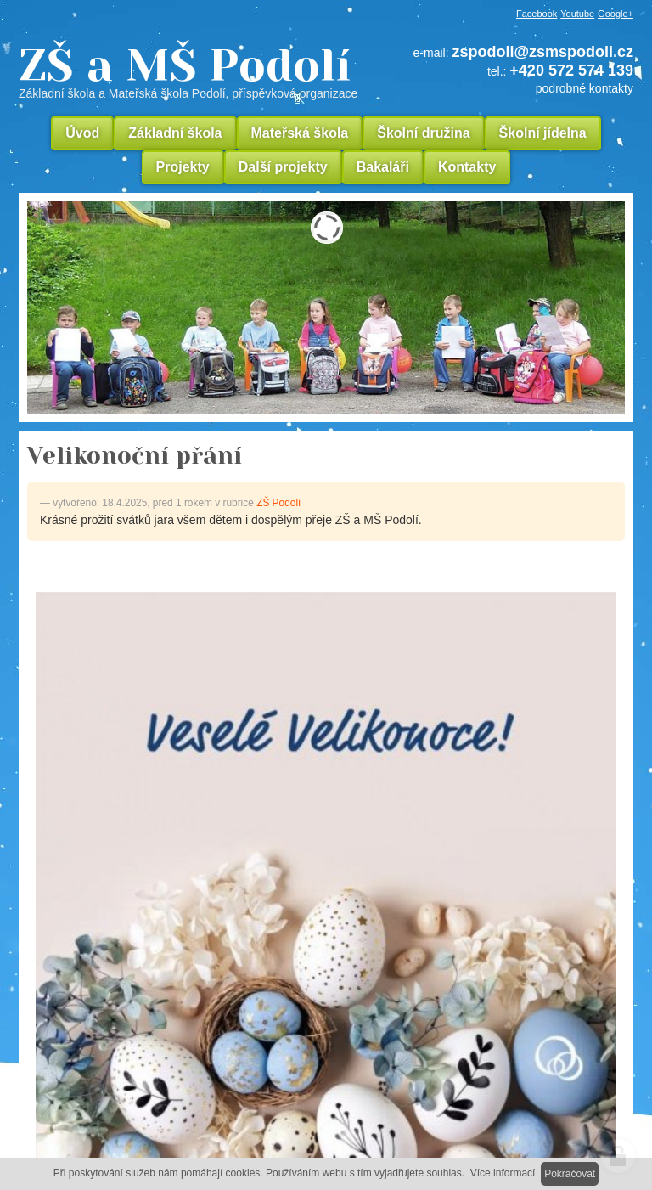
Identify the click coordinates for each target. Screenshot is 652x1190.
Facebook (536, 13)
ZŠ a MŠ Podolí (194, 71)
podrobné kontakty (584, 88)
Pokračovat (569, 1174)
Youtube (577, 13)
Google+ (615, 13)
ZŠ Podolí (278, 503)
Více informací (503, 1173)
